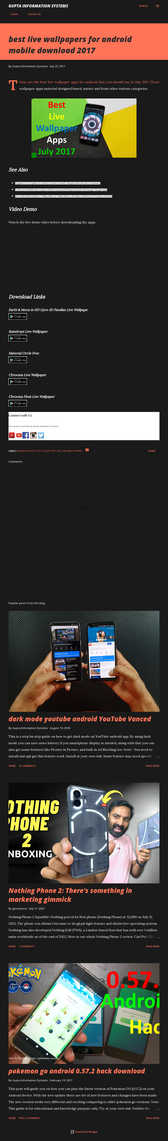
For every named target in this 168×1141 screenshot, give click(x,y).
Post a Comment (29, 1118)
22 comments (27, 765)
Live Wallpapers (72, 450)
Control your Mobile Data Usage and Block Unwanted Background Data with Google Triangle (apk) (61, 190)
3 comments (26, 946)
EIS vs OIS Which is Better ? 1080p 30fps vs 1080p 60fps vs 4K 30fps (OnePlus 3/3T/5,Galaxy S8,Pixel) (63, 196)
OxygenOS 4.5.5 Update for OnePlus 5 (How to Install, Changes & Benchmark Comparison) (57, 183)
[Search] (143, 6)
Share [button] (152, 450)
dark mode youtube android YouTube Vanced (80, 718)
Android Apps (26, 450)
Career (12, 14)
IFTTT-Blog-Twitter (48, 450)
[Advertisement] (84, 573)
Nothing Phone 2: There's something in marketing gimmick (70, 895)
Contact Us (32, 14)
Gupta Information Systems (38, 6)
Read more (152, 765)
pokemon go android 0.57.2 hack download (77, 1070)
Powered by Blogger (84, 1131)
